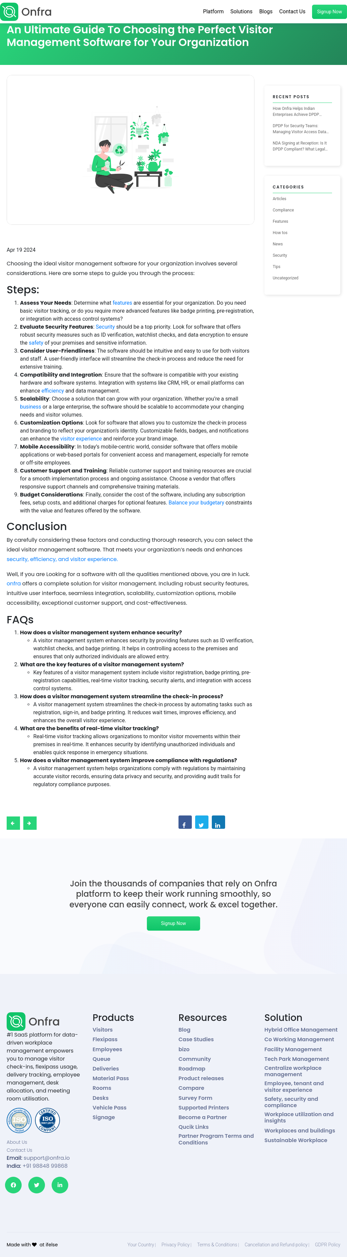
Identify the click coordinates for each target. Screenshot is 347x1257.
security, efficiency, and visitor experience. (62, 559)
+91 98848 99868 (45, 1166)
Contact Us (292, 11)
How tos (280, 232)
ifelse (52, 1244)
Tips (276, 266)
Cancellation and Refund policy (276, 1244)
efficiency (53, 391)
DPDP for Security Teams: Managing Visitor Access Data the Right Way (299, 129)
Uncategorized (285, 278)
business (30, 407)
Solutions (241, 11)
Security (105, 327)
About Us (17, 1142)
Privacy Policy (175, 1244)
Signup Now (329, 11)
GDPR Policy (327, 1244)
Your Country (141, 1244)
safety (36, 343)
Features (280, 221)
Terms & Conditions (217, 1244)
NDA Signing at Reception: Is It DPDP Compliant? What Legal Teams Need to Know (300, 146)
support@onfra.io (47, 1158)
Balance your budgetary (196, 502)
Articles (279, 198)
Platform (213, 11)
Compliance (283, 210)
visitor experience (81, 439)
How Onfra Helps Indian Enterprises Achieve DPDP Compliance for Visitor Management (296, 112)
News (278, 244)
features (122, 303)
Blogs (265, 11)
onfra (14, 583)
